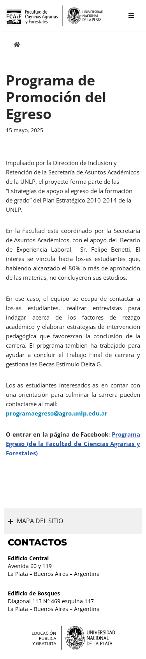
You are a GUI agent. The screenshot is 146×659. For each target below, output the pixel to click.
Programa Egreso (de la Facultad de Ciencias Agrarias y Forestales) (73, 443)
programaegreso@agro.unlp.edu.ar (56, 413)
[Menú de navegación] (131, 15)
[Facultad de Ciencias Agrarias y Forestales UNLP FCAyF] (54, 15)
